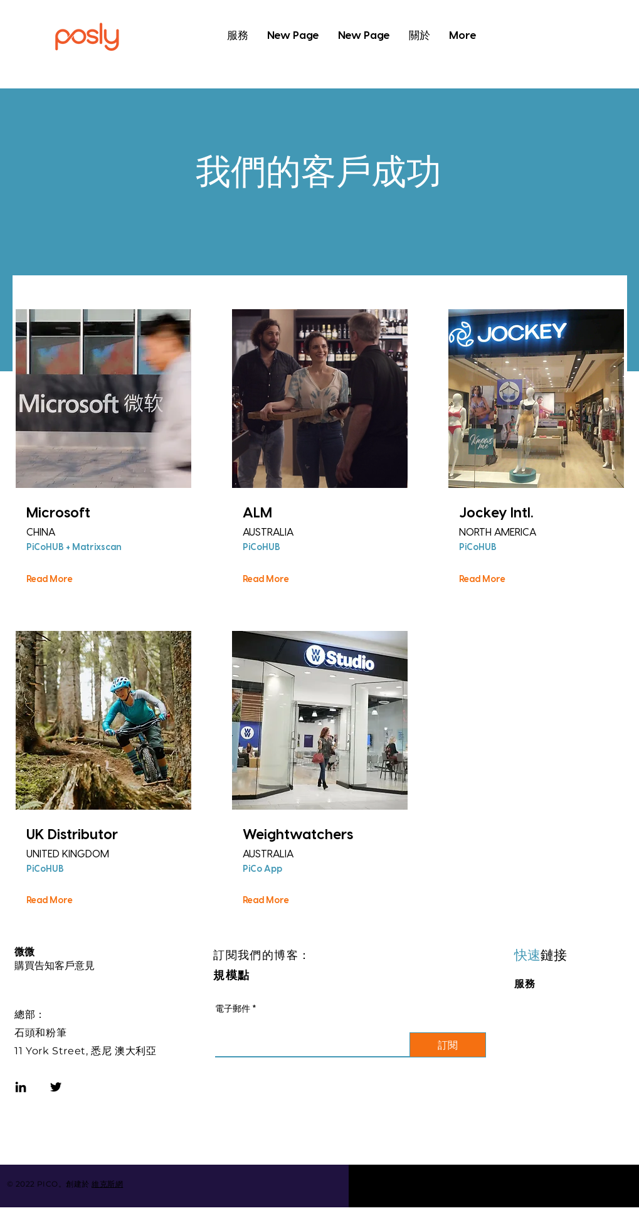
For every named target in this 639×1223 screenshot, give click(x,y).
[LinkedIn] (20, 1086)
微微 (24, 952)
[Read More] (50, 579)
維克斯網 (107, 1184)
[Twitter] (55, 1086)
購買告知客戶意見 (54, 966)
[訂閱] (447, 1044)
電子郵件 (232, 1008)
